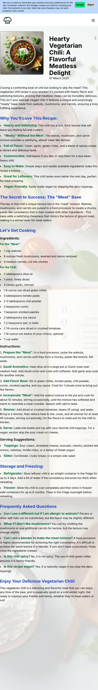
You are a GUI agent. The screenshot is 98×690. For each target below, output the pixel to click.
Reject (91, 4)
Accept (79, 4)
